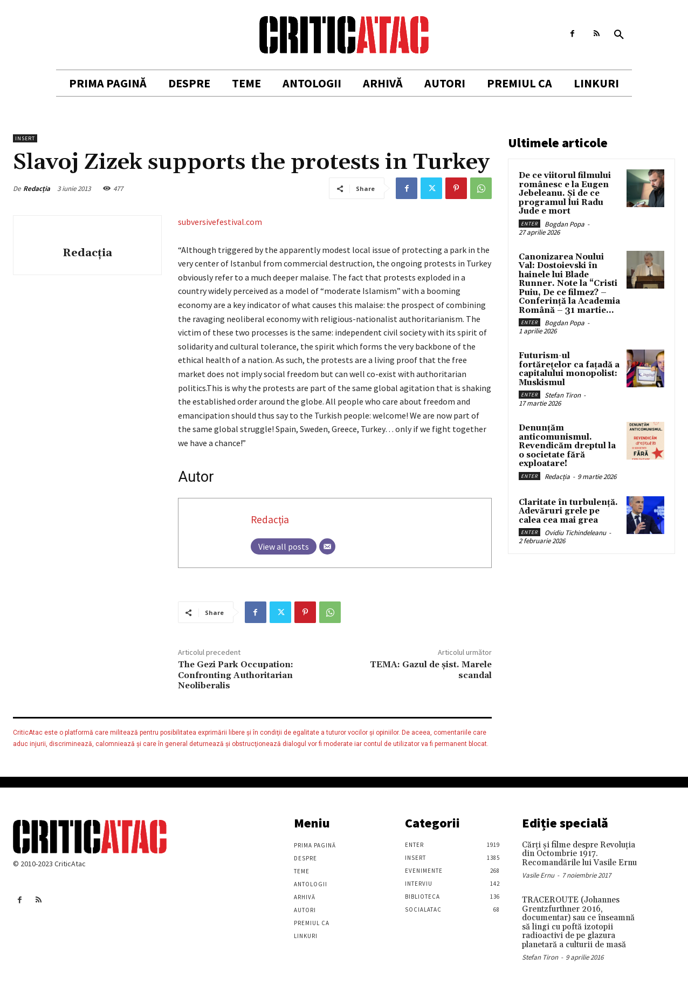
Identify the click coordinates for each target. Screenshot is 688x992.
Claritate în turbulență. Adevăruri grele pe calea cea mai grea (568, 511)
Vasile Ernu (538, 875)
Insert (25, 138)
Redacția (36, 188)
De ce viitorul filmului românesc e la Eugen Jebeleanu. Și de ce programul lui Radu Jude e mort (565, 193)
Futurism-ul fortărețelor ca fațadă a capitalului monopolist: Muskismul (569, 369)
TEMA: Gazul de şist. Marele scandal (431, 669)
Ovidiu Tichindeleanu (575, 532)
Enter (529, 223)
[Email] (327, 546)
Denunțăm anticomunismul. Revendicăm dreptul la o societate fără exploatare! (567, 446)
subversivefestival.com (220, 221)
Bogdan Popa (564, 224)
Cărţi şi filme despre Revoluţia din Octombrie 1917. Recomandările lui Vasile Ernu (579, 854)
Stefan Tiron (563, 395)
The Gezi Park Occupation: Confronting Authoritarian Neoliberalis (235, 674)
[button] (619, 35)
